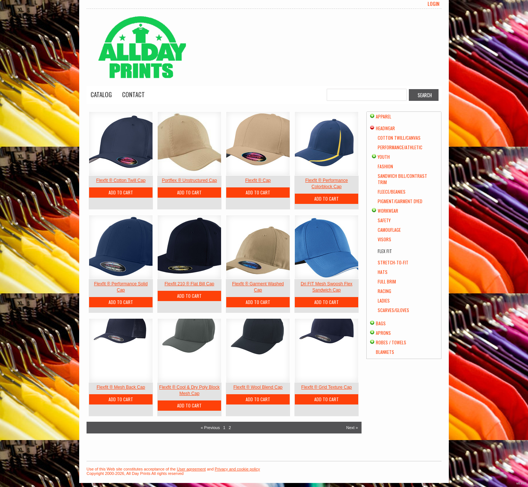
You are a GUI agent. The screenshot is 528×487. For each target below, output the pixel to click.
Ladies (384, 300)
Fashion (385, 166)
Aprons (383, 333)
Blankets (385, 352)
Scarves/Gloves (393, 310)
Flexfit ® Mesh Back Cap (120, 387)
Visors (384, 239)
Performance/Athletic (400, 147)
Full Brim (387, 281)
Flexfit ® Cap (258, 180)
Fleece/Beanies (392, 191)
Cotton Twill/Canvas (399, 138)
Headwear (385, 128)
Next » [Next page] (352, 427)
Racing (384, 291)
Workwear (388, 211)
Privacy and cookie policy (237, 469)
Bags (381, 323)
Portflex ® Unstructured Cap (189, 180)
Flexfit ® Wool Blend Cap (257, 387)
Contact (133, 94)
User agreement (191, 469)
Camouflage (389, 230)
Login (433, 3)
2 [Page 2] (230, 427)
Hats (383, 272)
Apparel (383, 116)
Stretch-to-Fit (393, 262)
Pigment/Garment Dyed (400, 201)
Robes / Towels (391, 342)
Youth (384, 157)
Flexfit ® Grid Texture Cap (326, 387)
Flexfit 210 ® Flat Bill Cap (189, 283)
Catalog (101, 94)
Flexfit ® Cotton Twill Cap (121, 180)
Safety (384, 220)
